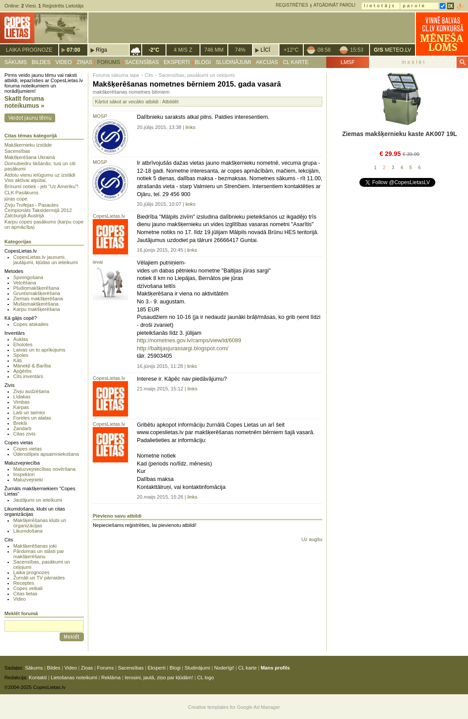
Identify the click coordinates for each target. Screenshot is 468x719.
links (190, 127)
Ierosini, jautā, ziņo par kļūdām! (159, 677)
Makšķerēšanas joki (35, 546)
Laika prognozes (31, 572)
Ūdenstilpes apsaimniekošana (46, 454)
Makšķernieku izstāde (28, 145)
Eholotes (23, 344)
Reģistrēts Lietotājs (61, 5)
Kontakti (37, 677)
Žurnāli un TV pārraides (39, 577)
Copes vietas (27, 448)
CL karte (296, 62)
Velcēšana (24, 282)
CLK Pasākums (21, 192)
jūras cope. (16, 198)
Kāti (17, 360)
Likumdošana (28, 531)
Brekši (20, 423)
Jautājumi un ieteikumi (37, 500)
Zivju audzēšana (31, 391)
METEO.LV (392, 50)
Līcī (265, 50)
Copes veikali (28, 588)
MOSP (100, 116)
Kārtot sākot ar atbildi (127, 101)
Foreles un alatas (32, 417)
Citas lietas (25, 593)
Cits (149, 75)
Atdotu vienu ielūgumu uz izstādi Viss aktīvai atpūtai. (39, 177)
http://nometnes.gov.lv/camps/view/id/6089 (189, 340)
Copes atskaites (31, 324)
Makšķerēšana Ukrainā (29, 157)
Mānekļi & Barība (32, 365)
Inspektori (24, 474)
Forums (108, 62)
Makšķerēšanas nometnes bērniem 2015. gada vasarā (187, 84)
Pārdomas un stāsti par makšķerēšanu (38, 554)
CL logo (205, 677)
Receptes (23, 583)
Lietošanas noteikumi (74, 677)
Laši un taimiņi (29, 412)
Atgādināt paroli (334, 5)
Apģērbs (22, 371)
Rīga (101, 50)
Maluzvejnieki (28, 479)
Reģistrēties (292, 5)
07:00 (73, 50)
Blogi (203, 62)
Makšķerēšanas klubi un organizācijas (39, 523)
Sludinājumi (233, 62)
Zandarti (22, 428)
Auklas (20, 339)
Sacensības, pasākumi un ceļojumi (196, 75)
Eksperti (177, 62)
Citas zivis (24, 433)
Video (63, 62)
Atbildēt (170, 101)
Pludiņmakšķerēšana (36, 288)
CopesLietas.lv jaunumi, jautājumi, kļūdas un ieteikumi (45, 259)
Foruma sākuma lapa (116, 75)
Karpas (21, 407)
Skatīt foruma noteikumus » (24, 102)
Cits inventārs (28, 376)
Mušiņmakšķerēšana (36, 304)
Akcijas (267, 62)
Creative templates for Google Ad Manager (234, 707)
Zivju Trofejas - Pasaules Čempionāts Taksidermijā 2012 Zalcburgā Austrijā (38, 210)
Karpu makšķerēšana (36, 309)
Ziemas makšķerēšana (38, 298)
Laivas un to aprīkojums (39, 349)
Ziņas (84, 62)
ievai (98, 262)
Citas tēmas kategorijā (30, 135)
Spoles (20, 355)
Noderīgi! (224, 667)
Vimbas (21, 402)
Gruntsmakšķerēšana (36, 293)
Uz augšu (312, 539)
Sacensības (142, 62)
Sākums (15, 62)
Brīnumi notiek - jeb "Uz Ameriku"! (41, 186)
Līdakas (21, 396)
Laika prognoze (29, 50)
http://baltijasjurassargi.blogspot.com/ (182, 348)
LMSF (347, 62)
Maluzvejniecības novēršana (44, 469)
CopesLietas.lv (109, 216)
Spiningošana (28, 277)
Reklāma (111, 677)
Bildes (41, 62)
